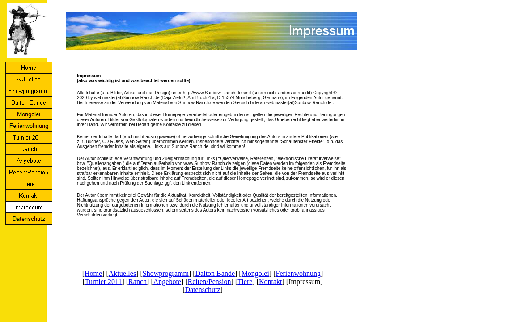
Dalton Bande (215, 273)
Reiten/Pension (209, 281)
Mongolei (255, 273)
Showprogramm (166, 273)
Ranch (137, 281)
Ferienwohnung (298, 273)
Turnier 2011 (103, 281)
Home (93, 273)
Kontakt (270, 281)
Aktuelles (122, 273)
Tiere (244, 281)
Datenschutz (202, 289)
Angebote (167, 281)
